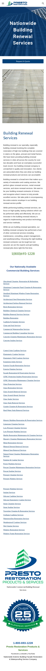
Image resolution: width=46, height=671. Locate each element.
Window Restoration (10, 530)
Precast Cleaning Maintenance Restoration (18, 467)
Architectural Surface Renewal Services (17, 303)
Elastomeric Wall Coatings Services (16, 358)
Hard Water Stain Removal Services (16, 410)
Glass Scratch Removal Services (15, 392)
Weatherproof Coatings (11, 522)
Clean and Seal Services (12, 325)
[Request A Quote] (23, 61)
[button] (3, 3)
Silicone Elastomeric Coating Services (17, 500)
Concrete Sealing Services (12, 340)
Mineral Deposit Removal (12, 447)
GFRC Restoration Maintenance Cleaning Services (21, 380)
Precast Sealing (8, 471)
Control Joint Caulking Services (14, 350)
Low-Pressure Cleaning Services (15, 428)
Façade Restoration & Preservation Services (19, 373)
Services (21, 424)
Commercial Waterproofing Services (16, 329)
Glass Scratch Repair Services (14, 395)
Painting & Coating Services (13, 460)
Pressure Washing (9, 489)
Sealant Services (9, 492)
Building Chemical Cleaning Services (16, 311)
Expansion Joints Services (12, 362)
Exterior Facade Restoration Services (16, 365)
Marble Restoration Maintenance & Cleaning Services (22, 435)
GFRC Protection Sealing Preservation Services (20, 377)
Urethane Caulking (10, 515)
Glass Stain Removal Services (14, 403)
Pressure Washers (9, 479)
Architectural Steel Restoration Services (17, 299)
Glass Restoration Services (13, 388)
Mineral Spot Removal (11, 450)
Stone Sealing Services (11, 507)
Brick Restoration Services (13, 307)
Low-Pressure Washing (11, 432)
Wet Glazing (7, 526)
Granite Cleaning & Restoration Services (18, 407)
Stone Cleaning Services (12, 504)
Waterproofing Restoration (12, 519)
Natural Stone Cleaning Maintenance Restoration (21, 454)
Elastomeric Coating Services (14, 354)
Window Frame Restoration (13, 534)
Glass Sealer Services (11, 399)
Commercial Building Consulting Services (18, 333)
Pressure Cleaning (9, 475)
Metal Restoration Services (13, 443)
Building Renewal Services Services (16, 314)
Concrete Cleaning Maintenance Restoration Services (22, 337)
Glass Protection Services (12, 384)
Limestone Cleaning (10, 424)
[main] (23, 31)
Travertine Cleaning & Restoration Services (19, 511)
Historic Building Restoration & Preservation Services (22, 420)
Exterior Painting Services (12, 369)
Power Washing (9, 464)
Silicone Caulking (9, 496)
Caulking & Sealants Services (14, 322)
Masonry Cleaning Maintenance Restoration (19, 439)
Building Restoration (10, 318)
